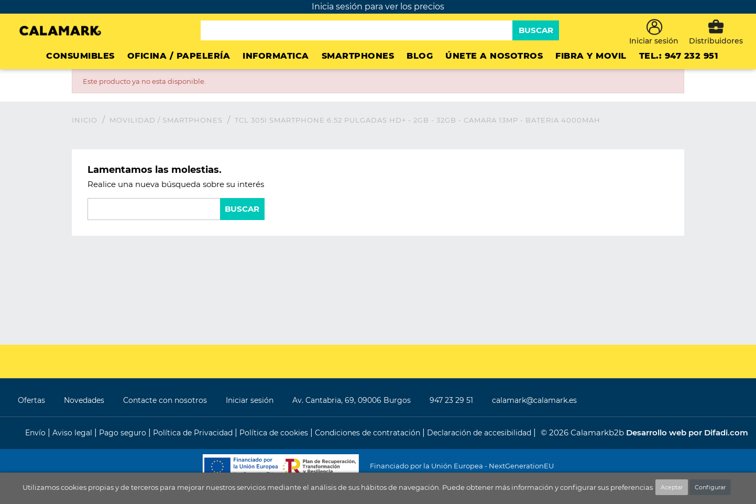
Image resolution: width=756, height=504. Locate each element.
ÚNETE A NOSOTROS (494, 56)
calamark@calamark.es (534, 400)
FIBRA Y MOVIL (591, 56)
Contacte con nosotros (165, 400)
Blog (420, 56)
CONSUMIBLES (80, 56)
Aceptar (672, 487)
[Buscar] (356, 30)
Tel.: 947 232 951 (678, 56)
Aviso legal (73, 432)
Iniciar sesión (249, 400)
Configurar (710, 487)
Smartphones (358, 56)
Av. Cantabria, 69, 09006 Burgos (351, 400)
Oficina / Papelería (179, 56)
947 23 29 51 (451, 400)
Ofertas (31, 400)
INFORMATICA (276, 56)
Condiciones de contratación (368, 432)
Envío (36, 432)
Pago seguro (123, 432)
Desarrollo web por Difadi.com (687, 432)
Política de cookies (274, 432)
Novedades (84, 400)
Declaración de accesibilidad (480, 432)
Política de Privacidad (194, 432)
